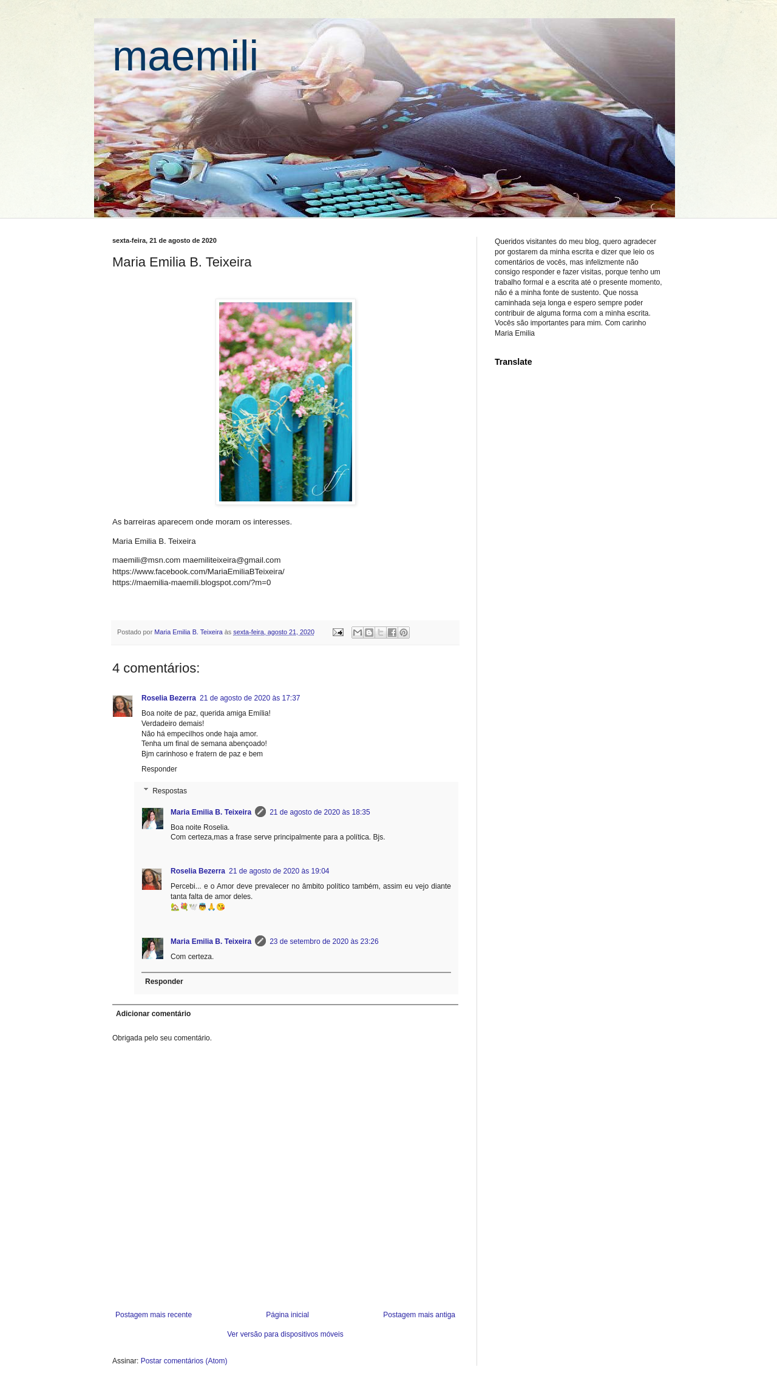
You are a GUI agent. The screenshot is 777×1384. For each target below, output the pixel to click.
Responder (159, 769)
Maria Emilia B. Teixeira (211, 812)
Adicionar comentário (153, 1013)
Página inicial (287, 1315)
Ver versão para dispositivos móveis (285, 1334)
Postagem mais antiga (419, 1315)
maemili (185, 56)
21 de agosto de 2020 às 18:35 (320, 812)
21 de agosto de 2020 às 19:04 (279, 871)
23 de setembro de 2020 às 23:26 (324, 941)
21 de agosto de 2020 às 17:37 (250, 698)
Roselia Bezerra (168, 698)
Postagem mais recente (153, 1315)
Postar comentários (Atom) (184, 1361)
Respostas (169, 791)
